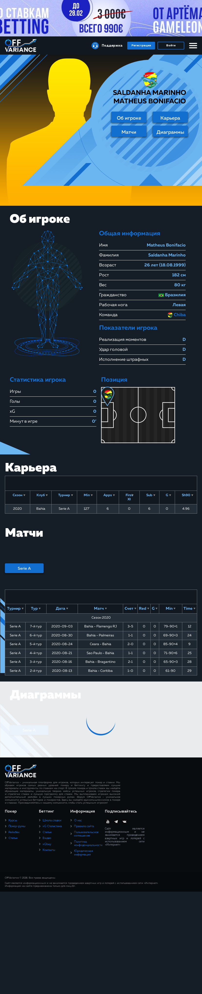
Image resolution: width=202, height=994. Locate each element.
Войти (170, 45)
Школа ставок (52, 820)
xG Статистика (52, 826)
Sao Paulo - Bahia (100, 653)
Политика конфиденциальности (88, 843)
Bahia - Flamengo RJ (100, 626)
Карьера (170, 118)
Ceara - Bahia (100, 644)
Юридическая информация (83, 853)
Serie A (24, 569)
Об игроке (129, 118)
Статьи (13, 838)
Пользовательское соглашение (86, 834)
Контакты (49, 850)
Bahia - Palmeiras (100, 635)
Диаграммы (170, 132)
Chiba (176, 315)
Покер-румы (17, 826)
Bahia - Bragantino (100, 662)
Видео (47, 838)
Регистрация (141, 45)
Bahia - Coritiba (100, 671)
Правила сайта (84, 826)
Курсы (13, 820)
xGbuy (47, 844)
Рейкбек (14, 832)
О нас (78, 820)
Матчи (128, 132)
